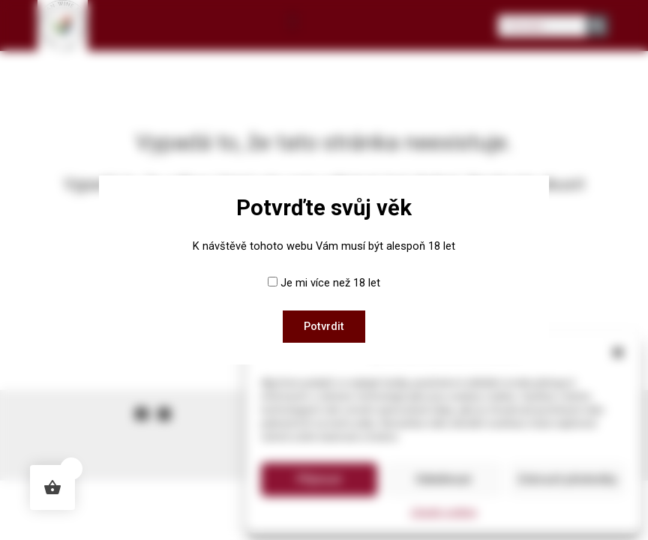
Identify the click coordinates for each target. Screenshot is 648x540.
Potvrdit (324, 326)
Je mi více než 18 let (330, 283)
